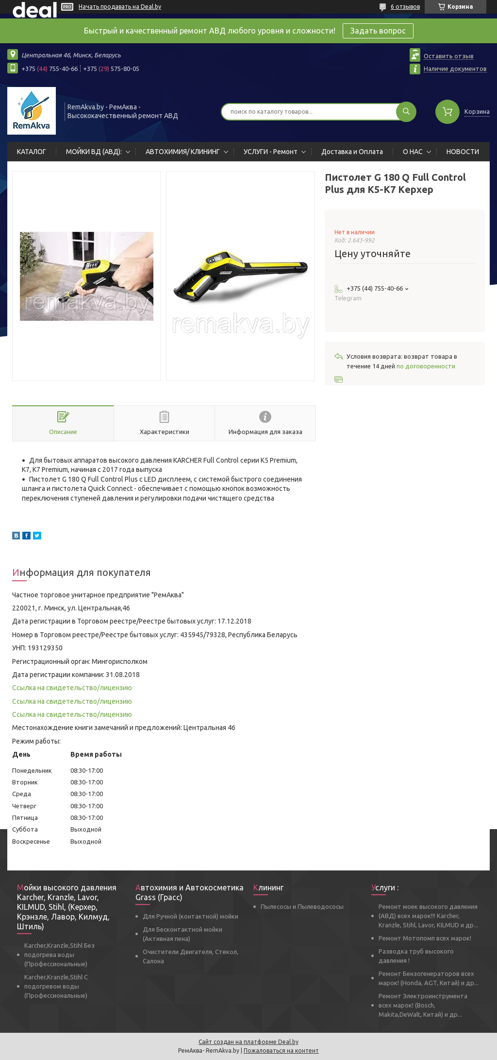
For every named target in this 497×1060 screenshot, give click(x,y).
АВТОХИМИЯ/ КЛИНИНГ (183, 151)
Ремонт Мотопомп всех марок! (425, 938)
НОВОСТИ (463, 151)
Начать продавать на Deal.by (120, 6)
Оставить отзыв (449, 55)
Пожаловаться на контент (281, 1050)
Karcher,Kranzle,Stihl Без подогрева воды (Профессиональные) (59, 954)
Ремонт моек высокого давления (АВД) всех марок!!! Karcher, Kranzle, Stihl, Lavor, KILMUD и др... (428, 915)
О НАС (413, 151)
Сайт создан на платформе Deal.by (248, 1042)
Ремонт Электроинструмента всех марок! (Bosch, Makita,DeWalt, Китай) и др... (423, 1005)
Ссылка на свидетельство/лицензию (72, 688)
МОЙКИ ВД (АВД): (94, 151)
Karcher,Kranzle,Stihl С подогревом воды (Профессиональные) (56, 986)
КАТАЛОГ (31, 151)
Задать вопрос (378, 30)
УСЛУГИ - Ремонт (271, 151)
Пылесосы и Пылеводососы (302, 906)
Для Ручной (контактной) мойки (190, 916)
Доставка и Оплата (352, 151)
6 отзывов (405, 6)
